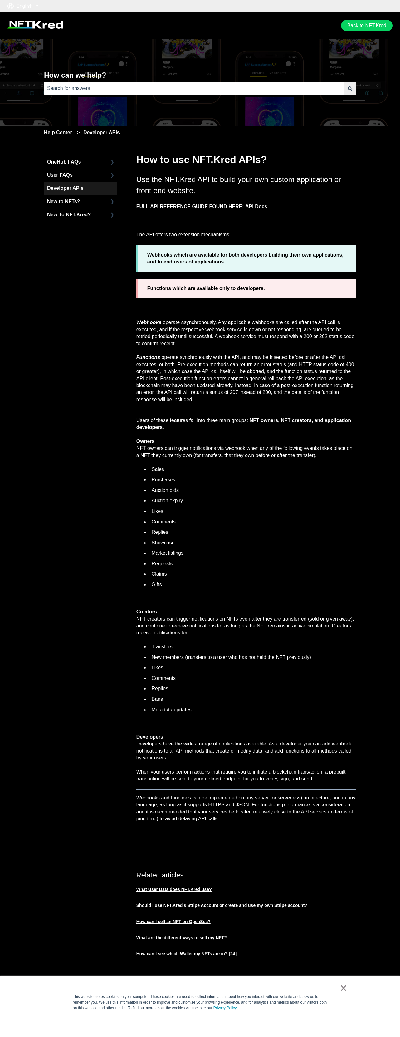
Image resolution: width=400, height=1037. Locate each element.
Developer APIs (101, 132)
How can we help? (75, 75)
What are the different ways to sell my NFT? (181, 937)
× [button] (343, 988)
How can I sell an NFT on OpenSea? (173, 921)
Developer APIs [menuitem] (65, 188)
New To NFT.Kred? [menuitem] (69, 214)
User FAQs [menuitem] (60, 175)
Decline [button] (314, 1022)
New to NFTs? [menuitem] (63, 201)
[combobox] (194, 88)
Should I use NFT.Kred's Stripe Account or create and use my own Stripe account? (221, 905)
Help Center (58, 132)
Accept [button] (287, 1022)
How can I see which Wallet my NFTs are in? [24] (186, 953)
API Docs (256, 206)
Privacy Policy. (225, 1008)
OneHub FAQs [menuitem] (64, 162)
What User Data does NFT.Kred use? (174, 889)
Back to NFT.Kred (366, 25)
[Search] (350, 88)
